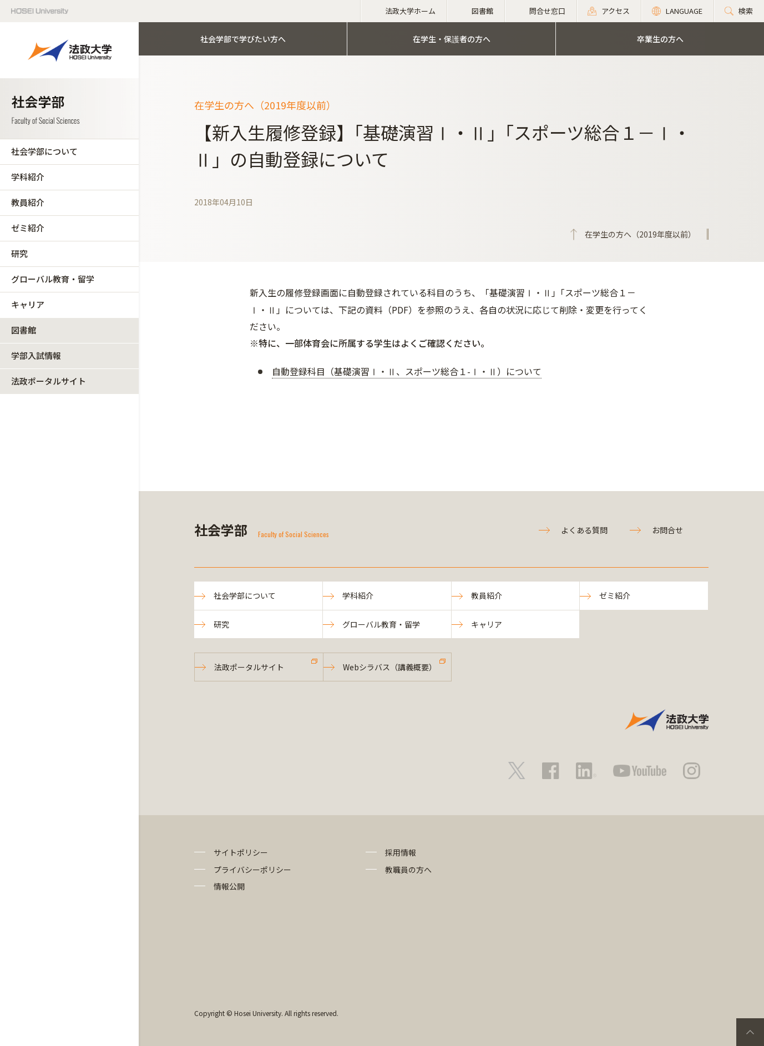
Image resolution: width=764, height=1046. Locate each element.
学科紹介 (27, 177)
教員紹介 (27, 202)
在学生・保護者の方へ (451, 38)
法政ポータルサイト (48, 381)
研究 (19, 253)
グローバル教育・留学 (52, 279)
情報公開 (229, 886)
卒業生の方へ (660, 38)
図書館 (23, 330)
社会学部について (44, 151)
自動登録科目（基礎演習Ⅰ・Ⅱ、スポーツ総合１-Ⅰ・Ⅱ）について (407, 371)
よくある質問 (584, 529)
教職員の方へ (408, 869)
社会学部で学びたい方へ (243, 38)
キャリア (27, 304)
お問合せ (667, 529)
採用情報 (400, 852)
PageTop (750, 1032)
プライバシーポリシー (252, 869)
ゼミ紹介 (27, 228)
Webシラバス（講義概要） (390, 667)
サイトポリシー (241, 852)
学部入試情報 (36, 355)
